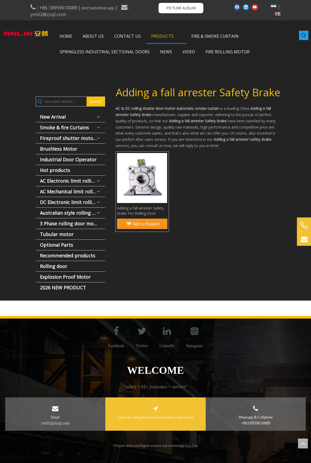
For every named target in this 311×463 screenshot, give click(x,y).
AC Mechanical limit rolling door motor (72, 191)
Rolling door (53, 266)
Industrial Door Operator (68, 159)
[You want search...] (65, 101)
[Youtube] (255, 7)
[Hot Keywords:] (303, 35)
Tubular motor (57, 234)
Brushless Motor (58, 149)
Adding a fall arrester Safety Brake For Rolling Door (140, 211)
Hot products (55, 170)
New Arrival (53, 117)
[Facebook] (237, 7)
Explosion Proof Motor (65, 277)
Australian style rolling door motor (72, 213)
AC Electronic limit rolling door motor (72, 181)
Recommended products (67, 255)
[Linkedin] (246, 7)
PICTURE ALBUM (181, 7)
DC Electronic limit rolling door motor (72, 202)
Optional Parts (56, 245)
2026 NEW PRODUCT (63, 287)
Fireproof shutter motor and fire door (72, 138)
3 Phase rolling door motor (70, 223)
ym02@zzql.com (49, 14)
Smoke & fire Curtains (64, 127)
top (303, 443)
